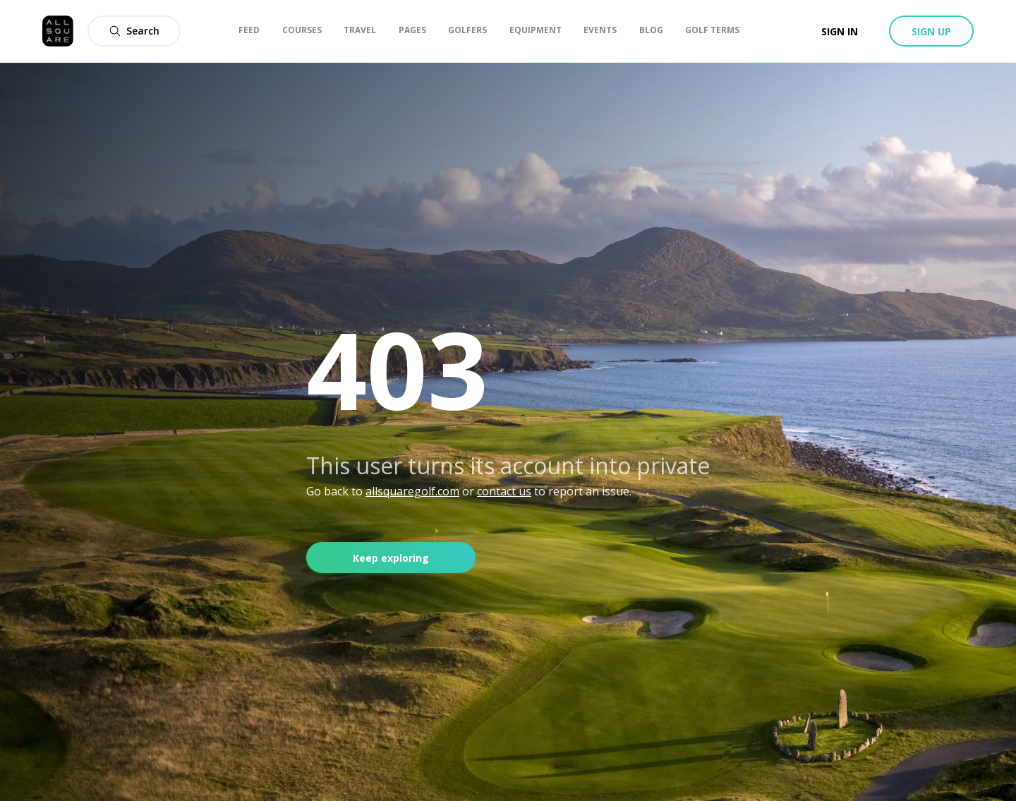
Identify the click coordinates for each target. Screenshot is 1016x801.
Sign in (839, 31)
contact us (504, 491)
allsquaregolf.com (412, 491)
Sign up (931, 31)
